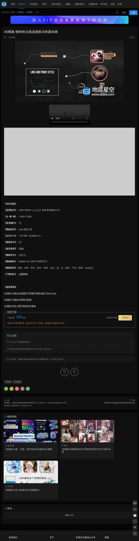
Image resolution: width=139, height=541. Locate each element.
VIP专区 (104, 4)
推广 (133, 37)
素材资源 (79, 4)
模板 (68, 4)
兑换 (112, 4)
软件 (44, 4)
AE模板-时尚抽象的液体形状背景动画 (119, 403)
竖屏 (54, 446)
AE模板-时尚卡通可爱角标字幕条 (20, 306)
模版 (8, 203)
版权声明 (53, 523)
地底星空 (89, 267)
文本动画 (11, 37)
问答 (120, 4)
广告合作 (53, 527)
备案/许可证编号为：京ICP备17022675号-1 (69, 534)
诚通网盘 (23, 274)
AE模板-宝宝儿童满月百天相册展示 (112, 449)
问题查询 (93, 4)
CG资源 (33, 4)
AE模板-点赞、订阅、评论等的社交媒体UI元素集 (24, 450)
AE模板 (8, 382)
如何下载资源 (54, 515)
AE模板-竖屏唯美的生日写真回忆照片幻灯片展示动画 (68, 450)
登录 (72, 475)
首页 (13, 4)
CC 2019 (36, 210)
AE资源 (21, 4)
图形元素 (11, 446)
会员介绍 (53, 519)
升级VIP (125, 318)
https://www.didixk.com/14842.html (33, 359)
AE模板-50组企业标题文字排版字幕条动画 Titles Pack (30, 293)
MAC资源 (56, 4)
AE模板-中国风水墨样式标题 (17, 300)
